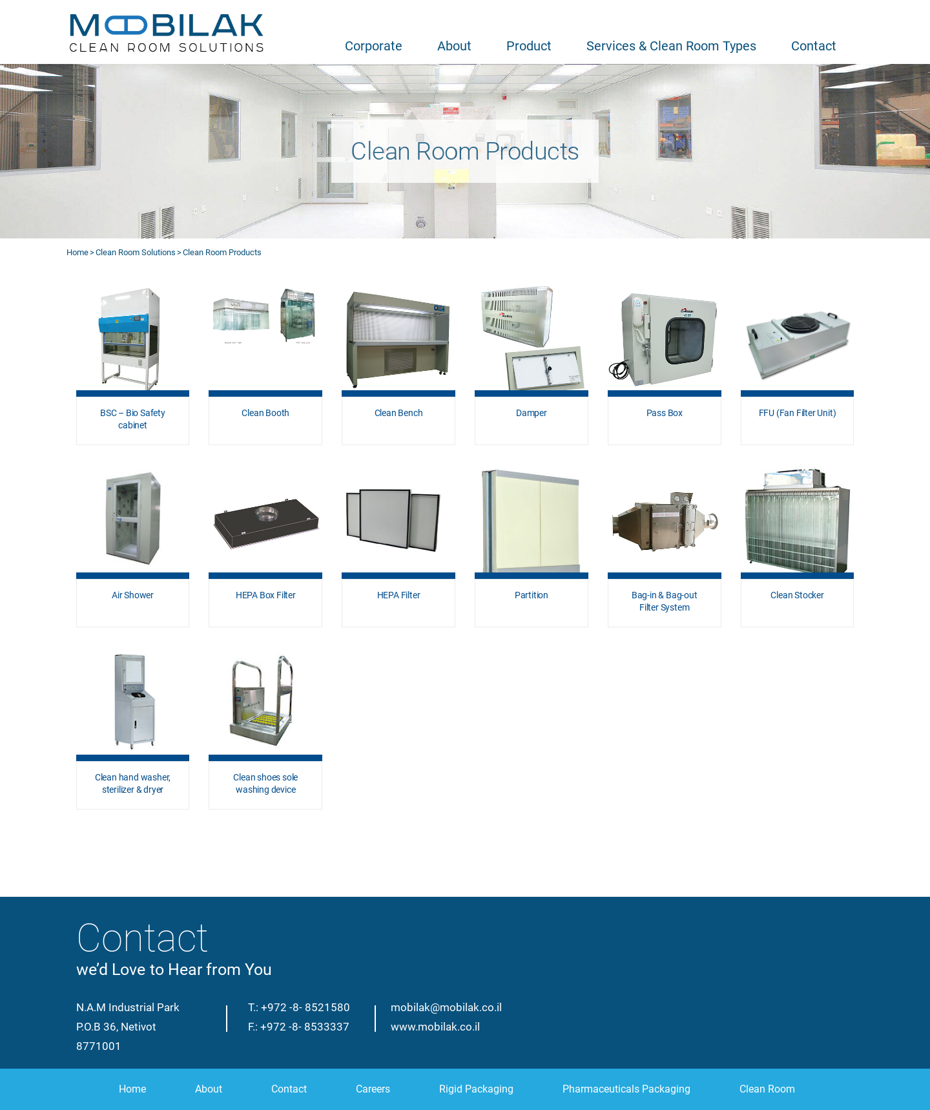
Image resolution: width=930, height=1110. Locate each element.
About (454, 46)
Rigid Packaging (476, 1089)
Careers (373, 1089)
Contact (813, 46)
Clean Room (767, 1089)
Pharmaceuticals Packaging (626, 1089)
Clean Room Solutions (136, 252)
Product (529, 46)
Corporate (373, 46)
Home (77, 252)
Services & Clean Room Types (671, 46)
